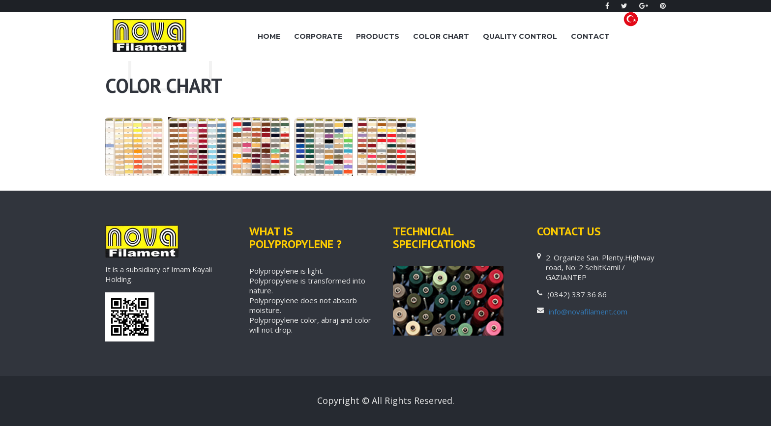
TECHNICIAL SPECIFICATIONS (434, 238)
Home (269, 36)
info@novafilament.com (588, 311)
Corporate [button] (318, 36)
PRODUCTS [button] (377, 36)
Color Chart (441, 36)
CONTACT (590, 36)
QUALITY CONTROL (520, 36)
